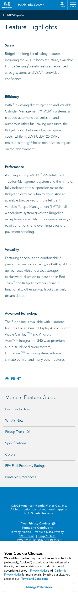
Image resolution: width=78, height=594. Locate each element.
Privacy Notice (21, 532)
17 (17, 340)
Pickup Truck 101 (18, 432)
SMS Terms (26, 536)
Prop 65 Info (47, 536)
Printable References (20, 477)
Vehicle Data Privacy (49, 532)
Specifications (15, 443)
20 (23, 352)
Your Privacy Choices (39, 523)
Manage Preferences (39, 587)
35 (30, 142)
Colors (10, 454)
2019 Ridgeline (13, 15)
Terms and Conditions (37, 527)
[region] (39, 567)
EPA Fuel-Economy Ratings (25, 466)
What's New (14, 420)
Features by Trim (17, 409)
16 (30, 333)
